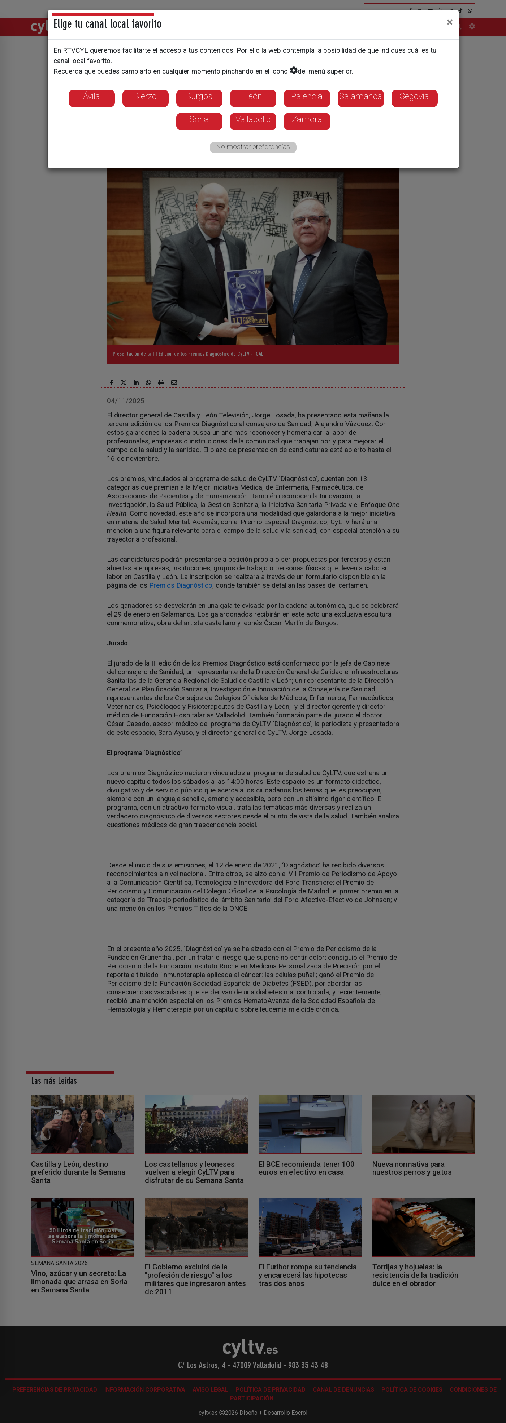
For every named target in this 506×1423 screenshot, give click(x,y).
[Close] (450, 22)
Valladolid (253, 119)
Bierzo (145, 96)
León (253, 96)
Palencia (307, 96)
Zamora (307, 119)
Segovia (414, 96)
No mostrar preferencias (253, 146)
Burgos (199, 96)
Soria (199, 119)
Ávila (91, 96)
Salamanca (360, 96)
